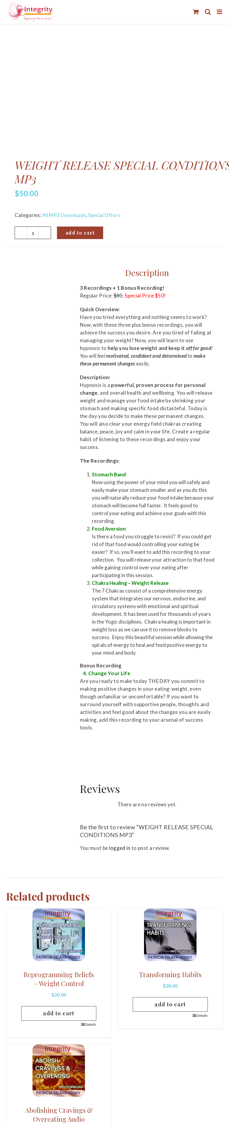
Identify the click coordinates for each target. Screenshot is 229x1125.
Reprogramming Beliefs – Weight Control (59, 979)
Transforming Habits (170, 974)
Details (90, 1024)
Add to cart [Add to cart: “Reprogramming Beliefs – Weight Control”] (59, 1013)
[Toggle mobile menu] (220, 12)
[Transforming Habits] (170, 935)
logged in (120, 848)
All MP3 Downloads (64, 215)
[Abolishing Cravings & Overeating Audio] (58, 1070)
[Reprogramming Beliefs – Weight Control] (58, 935)
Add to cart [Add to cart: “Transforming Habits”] (170, 1004)
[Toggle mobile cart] (196, 12)
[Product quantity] (33, 233)
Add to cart (80, 233)
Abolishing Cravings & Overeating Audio (59, 1115)
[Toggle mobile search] (208, 12)
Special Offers (104, 215)
